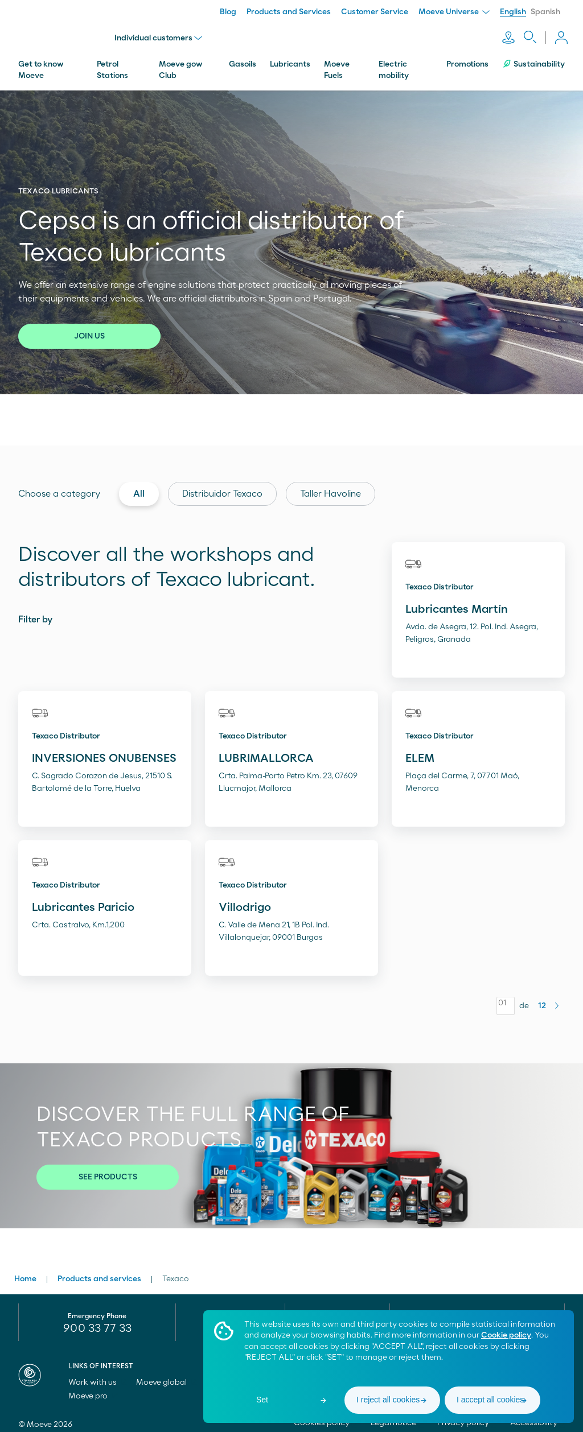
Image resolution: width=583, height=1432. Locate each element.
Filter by (35, 613)
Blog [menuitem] (228, 12)
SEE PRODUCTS (108, 1171)
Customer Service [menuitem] (374, 12)
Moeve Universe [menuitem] (454, 12)
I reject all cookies (388, 1399)
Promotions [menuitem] (467, 59)
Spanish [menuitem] (545, 12)
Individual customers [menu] (161, 35)
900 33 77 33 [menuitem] (97, 1322)
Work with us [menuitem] (97, 1377)
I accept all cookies (490, 1399)
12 (542, 1000)
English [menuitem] (513, 12)
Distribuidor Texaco (222, 488)
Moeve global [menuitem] (166, 1377)
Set (262, 1399)
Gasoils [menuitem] (242, 59)
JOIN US (89, 331)
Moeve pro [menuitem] (93, 1390)
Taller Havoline (330, 488)
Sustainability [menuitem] (533, 58)
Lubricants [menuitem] (290, 59)
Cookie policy (506, 1335)
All (139, 488)
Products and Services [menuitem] (289, 12)
